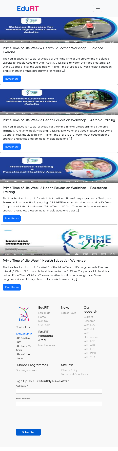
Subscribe (28, 432)
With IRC (89, 349)
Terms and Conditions (74, 374)
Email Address (23, 398)
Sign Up (43, 320)
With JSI (89, 329)
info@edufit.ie (24, 333)
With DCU (90, 353)
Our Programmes (26, 370)
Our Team (44, 325)
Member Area (46, 345)
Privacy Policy (69, 370)
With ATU (89, 345)
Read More (11, 78)
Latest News (68, 312)
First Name (22, 386)
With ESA (89, 325)
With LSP (89, 341)
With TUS (89, 357)
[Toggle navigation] (97, 8)
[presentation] (41, 416)
